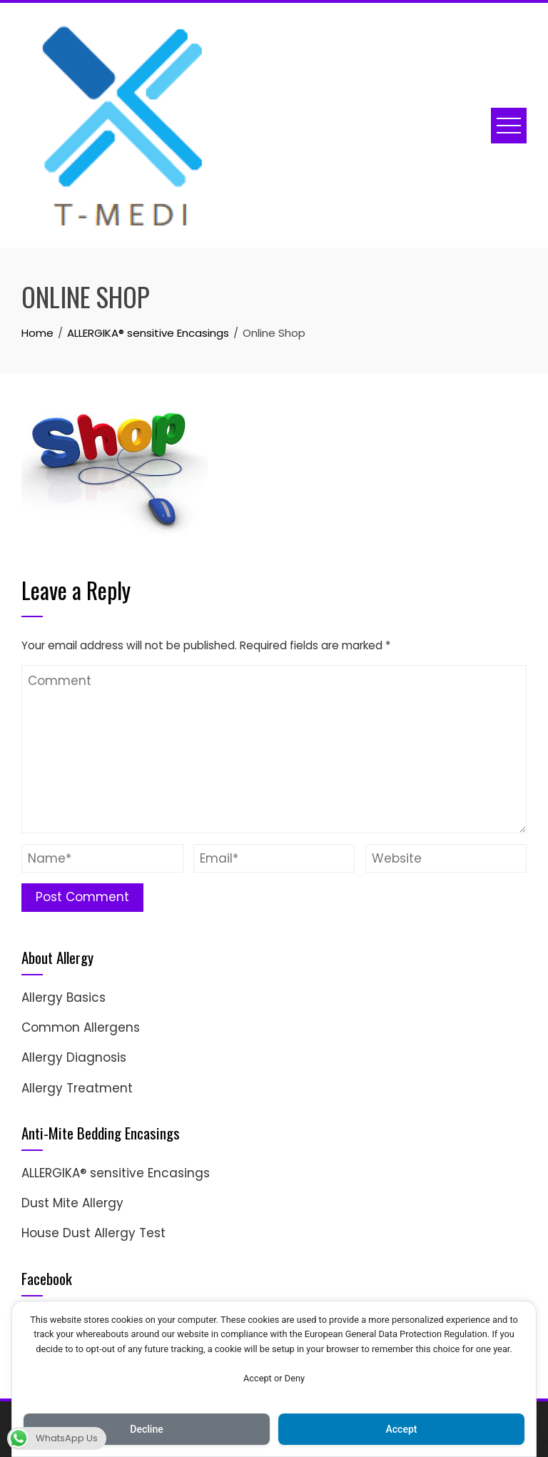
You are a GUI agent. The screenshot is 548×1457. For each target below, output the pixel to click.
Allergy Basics (63, 997)
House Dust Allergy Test (93, 1233)
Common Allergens (80, 1027)
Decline (146, 1429)
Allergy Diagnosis (73, 1057)
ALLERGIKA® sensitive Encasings (115, 1173)
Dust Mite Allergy (72, 1203)
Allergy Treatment (77, 1088)
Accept (401, 1429)
